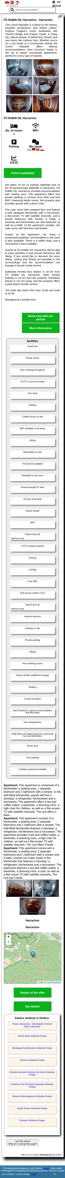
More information (40, 328)
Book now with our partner (40, 318)
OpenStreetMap (53, 982)
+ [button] (8, 937)
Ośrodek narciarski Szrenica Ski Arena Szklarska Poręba (32, 1073)
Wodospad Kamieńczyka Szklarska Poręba (32, 1048)
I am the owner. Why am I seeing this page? (22, 1142)
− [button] (8, 942)
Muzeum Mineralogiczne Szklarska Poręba (32, 1096)
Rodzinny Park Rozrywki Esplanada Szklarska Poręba (32, 1085)
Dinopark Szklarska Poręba (32, 1120)
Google (46, 1168)
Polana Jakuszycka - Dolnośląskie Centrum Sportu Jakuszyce (32, 1025)
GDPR (34, 1174)
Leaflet (41, 982)
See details (32, 1006)
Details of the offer (32, 992)
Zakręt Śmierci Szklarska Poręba (32, 1108)
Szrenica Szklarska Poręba (32, 1060)
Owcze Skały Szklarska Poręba (32, 1036)
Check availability (22, 173)
